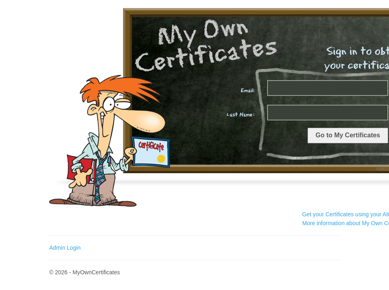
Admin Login (65, 247)
